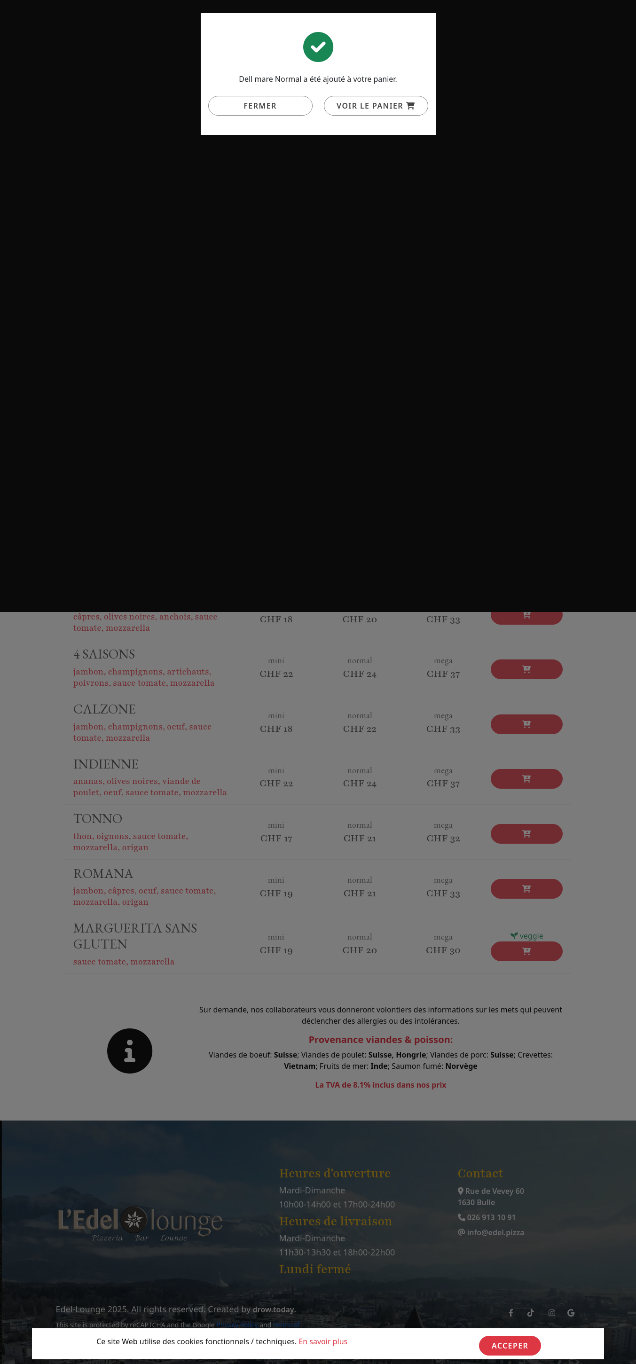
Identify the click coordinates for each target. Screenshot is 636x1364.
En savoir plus (322, 1341)
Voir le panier (376, 106)
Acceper (510, 1345)
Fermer (259, 106)
